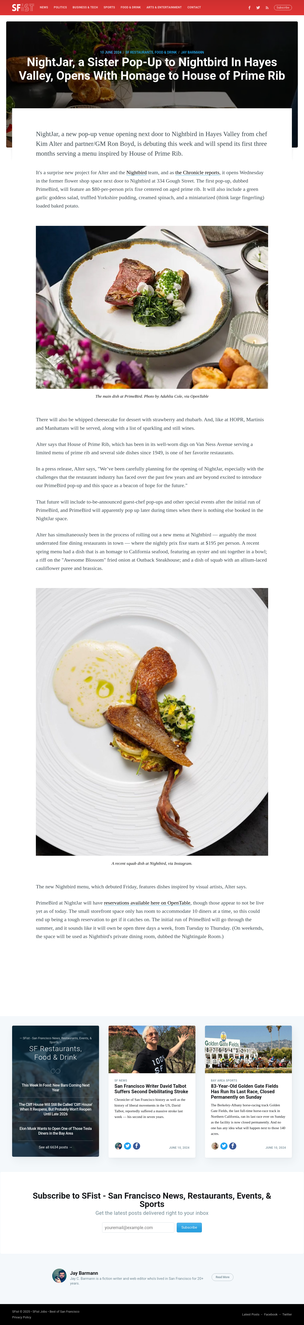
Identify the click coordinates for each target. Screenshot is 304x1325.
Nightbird (136, 172)
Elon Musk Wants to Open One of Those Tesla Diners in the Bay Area (55, 1130)
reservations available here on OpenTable (147, 903)
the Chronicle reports (197, 172)
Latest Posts (251, 1314)
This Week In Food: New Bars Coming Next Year (55, 1086)
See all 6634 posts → (55, 1147)
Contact (194, 7)
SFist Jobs (40, 1311)
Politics (60, 7)
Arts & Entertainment (164, 7)
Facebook (270, 1314)
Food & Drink (131, 7)
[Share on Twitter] (128, 1145)
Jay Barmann (192, 52)
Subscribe (283, 7)
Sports (109, 7)
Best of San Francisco (65, 1311)
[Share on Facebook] (137, 1145)
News (44, 7)
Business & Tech (85, 7)
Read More (222, 1277)
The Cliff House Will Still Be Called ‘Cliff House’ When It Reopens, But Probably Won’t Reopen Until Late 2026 (55, 1108)
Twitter (287, 1314)
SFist (15, 1311)
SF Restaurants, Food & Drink (151, 52)
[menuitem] (44, 7)
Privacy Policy (21, 1317)
